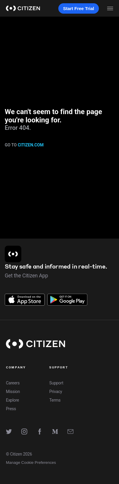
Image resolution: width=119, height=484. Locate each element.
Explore (12, 400)
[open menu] (110, 8)
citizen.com (31, 145)
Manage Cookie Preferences (31, 462)
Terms (54, 400)
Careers (13, 383)
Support (56, 383)
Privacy (55, 391)
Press (11, 408)
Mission (13, 391)
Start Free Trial (78, 8)
